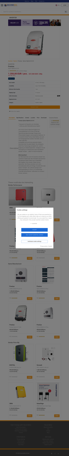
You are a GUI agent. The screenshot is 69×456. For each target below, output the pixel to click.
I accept (34, 229)
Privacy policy (43, 246)
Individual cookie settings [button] (34, 241)
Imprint (50, 246)
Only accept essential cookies (34, 235)
